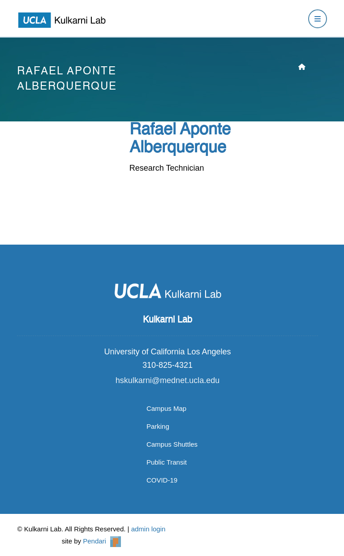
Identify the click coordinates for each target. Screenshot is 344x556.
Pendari (102, 541)
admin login (148, 529)
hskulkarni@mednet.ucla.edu (167, 380)
